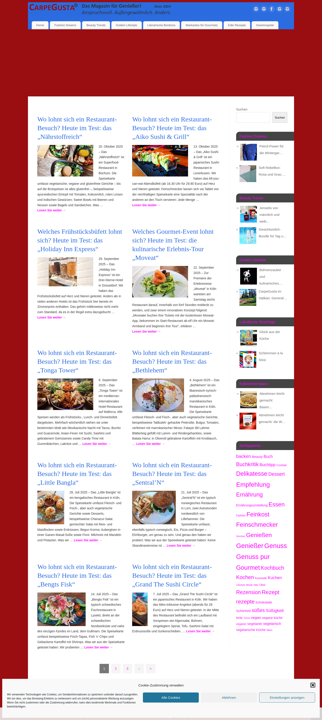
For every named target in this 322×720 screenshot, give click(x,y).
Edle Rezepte (237, 25)
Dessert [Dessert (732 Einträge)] (276, 474)
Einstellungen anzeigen (287, 697)
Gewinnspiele (265, 25)
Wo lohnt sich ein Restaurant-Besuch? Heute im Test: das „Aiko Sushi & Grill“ (172, 127)
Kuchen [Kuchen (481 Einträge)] (275, 577)
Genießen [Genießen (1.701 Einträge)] (259, 535)
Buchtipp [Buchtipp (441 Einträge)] (267, 464)
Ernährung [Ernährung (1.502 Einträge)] (249, 494)
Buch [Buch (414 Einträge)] (268, 456)
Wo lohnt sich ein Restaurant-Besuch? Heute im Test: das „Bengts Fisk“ (77, 575)
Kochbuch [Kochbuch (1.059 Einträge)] (272, 568)
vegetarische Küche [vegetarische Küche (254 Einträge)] (251, 630)
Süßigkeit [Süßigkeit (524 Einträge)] (275, 610)
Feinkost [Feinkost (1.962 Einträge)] (257, 514)
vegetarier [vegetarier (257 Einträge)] (254, 624)
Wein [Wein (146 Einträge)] (270, 630)
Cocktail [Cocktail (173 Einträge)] (281, 465)
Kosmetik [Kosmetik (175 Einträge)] (261, 578)
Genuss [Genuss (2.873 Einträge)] (275, 545)
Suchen (242, 109)
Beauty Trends (96, 25)
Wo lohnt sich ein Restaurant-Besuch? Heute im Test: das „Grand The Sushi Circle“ (172, 575)
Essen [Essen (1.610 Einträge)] (277, 504)
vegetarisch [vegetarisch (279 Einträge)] (272, 624)
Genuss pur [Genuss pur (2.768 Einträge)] (253, 556)
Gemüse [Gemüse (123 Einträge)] (240, 536)
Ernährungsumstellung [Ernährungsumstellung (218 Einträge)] (252, 505)
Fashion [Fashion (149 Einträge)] (241, 515)
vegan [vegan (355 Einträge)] (256, 618)
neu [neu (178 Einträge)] (256, 584)
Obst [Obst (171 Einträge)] (262, 584)
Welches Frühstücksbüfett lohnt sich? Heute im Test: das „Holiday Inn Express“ (79, 240)
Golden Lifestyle (126, 25)
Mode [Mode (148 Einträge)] (249, 584)
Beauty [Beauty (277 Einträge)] (257, 457)
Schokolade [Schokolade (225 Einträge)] (264, 602)
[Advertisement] (161, 63)
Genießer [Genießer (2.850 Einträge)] (249, 545)
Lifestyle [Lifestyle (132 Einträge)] (240, 585)
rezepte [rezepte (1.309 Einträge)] (245, 602)
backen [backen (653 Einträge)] (243, 456)
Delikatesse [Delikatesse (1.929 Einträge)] (251, 473)
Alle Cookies (170, 697)
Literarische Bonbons (162, 25)
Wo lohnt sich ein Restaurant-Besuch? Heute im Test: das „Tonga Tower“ (77, 361)
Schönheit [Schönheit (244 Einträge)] (243, 611)
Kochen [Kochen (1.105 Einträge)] (245, 577)
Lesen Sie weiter (51, 210)
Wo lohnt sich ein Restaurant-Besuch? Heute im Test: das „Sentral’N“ (172, 473)
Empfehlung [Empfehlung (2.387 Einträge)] (253, 484)
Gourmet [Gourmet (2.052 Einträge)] (248, 567)
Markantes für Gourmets (202, 25)
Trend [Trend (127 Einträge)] (247, 618)
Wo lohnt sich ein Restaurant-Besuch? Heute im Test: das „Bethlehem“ (172, 361)
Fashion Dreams (65, 25)
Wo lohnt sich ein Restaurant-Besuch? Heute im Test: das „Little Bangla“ (77, 473)
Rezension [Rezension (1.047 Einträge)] (248, 592)
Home (40, 25)
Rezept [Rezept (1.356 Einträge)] (270, 592)
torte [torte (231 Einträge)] (239, 618)
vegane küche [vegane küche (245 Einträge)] (272, 618)
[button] (313, 685)
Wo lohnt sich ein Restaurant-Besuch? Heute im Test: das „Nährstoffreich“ (77, 127)
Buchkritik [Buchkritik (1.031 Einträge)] (247, 464)
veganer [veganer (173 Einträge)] (241, 624)
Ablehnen (229, 697)
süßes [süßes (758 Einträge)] (258, 610)
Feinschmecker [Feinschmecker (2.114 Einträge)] (257, 524)
